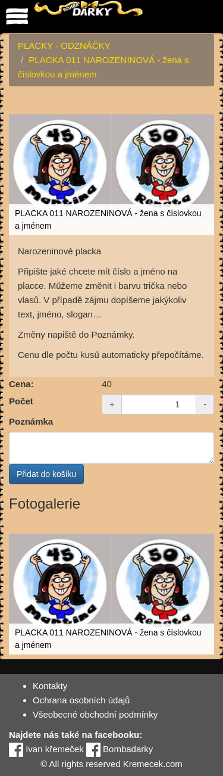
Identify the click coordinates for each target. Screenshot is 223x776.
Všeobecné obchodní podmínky (95, 714)
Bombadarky (119, 749)
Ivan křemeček (46, 749)
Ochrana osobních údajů (81, 700)
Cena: (21, 384)
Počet (21, 401)
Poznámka (31, 421)
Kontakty (50, 686)
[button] (203, 109)
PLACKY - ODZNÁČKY (64, 45)
